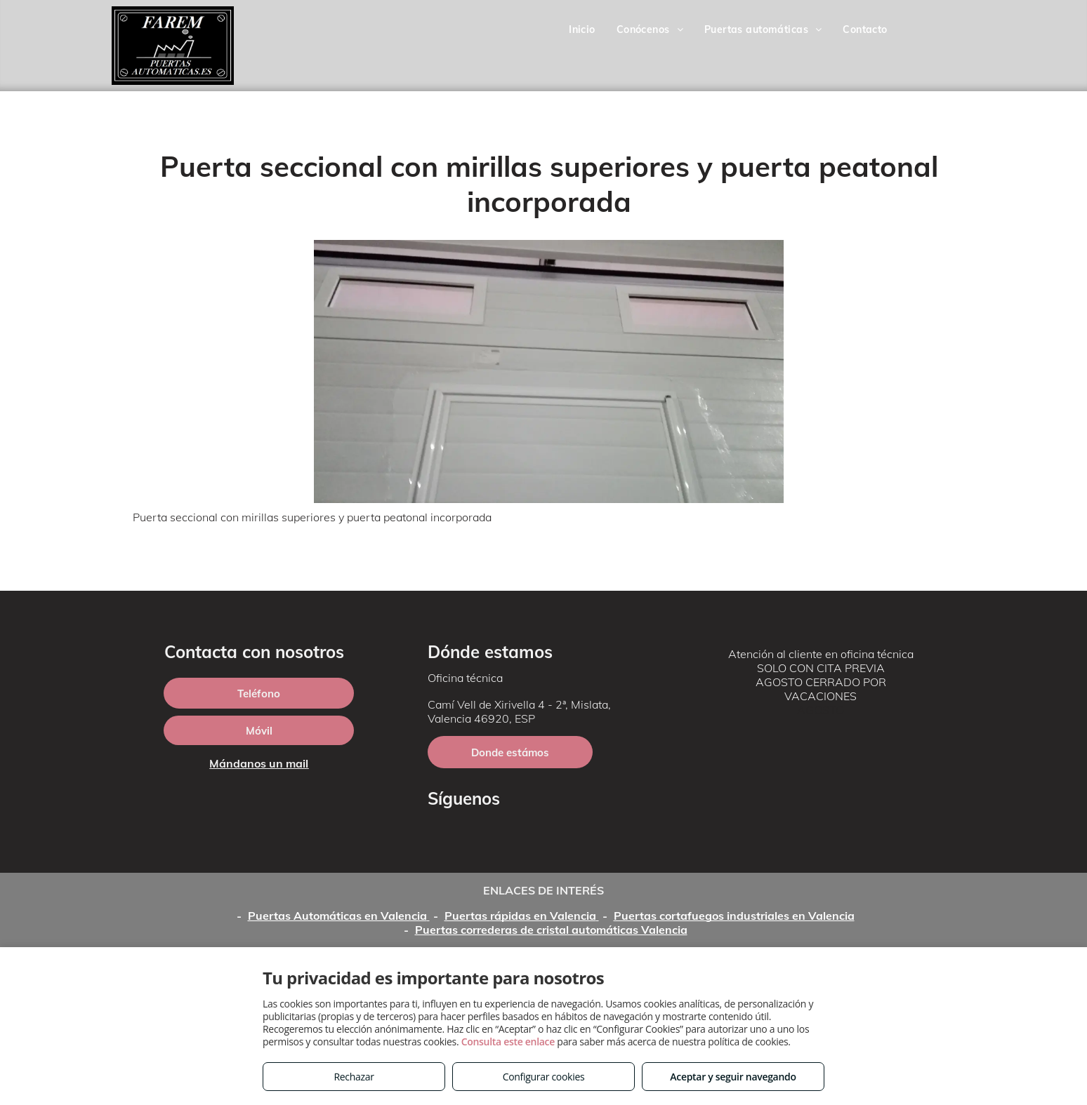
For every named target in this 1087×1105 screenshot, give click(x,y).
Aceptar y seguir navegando (733, 1076)
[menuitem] (582, 29)
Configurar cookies (544, 1076)
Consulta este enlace (508, 1041)
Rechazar (354, 1076)
